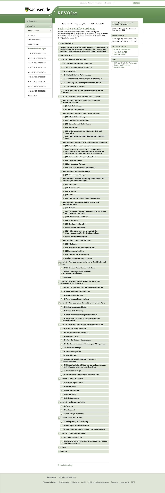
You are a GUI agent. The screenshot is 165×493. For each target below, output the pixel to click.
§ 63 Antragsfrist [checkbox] (69, 410)
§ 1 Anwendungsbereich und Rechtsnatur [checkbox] (77, 63)
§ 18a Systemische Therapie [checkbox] (75, 164)
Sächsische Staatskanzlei (67, 477)
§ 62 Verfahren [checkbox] (68, 406)
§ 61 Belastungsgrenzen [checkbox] (71, 398)
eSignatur (107, 3)
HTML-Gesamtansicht (120, 49)
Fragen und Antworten (121, 64)
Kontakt (90, 3)
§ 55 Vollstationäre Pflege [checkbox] (72, 371)
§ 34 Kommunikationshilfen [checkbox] (74, 251)
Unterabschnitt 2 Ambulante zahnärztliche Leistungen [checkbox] (81, 113)
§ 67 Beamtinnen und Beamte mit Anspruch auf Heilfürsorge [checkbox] (84, 429)
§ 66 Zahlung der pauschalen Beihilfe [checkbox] (76, 426)
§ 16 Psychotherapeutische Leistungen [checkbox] (79, 146)
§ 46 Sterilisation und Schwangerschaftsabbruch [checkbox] (80, 315)
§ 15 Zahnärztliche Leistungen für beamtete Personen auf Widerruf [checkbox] (85, 137)
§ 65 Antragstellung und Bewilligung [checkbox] (75, 422)
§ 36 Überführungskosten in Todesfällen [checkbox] (79, 258)
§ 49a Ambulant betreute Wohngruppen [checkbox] (77, 340)
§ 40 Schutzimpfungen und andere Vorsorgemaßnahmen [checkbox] (83, 287)
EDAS (133, 482)
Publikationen (75, 482)
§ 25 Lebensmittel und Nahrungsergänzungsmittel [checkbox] (82, 198)
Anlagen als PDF (119, 54)
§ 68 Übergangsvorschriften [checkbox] (72, 437)
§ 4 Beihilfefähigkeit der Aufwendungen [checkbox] (77, 75)
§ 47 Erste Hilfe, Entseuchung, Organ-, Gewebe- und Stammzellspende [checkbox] (81, 319)
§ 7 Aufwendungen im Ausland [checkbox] (73, 86)
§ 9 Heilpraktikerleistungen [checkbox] (74, 109)
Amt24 (83, 482)
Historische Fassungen (37, 49)
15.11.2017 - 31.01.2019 (37, 67)
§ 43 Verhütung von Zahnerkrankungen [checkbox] (76, 299)
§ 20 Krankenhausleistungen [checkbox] (75, 175)
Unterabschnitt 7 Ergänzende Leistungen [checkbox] (77, 240)
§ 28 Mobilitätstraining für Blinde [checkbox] (76, 217)
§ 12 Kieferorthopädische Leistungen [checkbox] (78, 124)
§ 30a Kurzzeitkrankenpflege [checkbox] (75, 227)
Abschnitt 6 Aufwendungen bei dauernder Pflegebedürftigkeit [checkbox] (82, 324)
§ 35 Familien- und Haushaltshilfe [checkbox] (77, 255)
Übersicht (83, 3)
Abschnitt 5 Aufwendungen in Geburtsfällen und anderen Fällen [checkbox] (82, 303)
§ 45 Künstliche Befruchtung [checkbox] (73, 311)
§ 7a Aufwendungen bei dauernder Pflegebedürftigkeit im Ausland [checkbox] (83, 91)
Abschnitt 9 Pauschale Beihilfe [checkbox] (71, 418)
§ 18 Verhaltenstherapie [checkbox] (73, 160)
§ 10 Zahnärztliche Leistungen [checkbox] (75, 117)
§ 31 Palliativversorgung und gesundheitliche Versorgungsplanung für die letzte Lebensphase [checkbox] (82, 232)
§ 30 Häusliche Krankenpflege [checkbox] (75, 224)
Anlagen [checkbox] (63, 447)
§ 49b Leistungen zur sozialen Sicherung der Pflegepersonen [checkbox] (84, 344)
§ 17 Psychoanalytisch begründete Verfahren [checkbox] (81, 157)
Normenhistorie (33, 44)
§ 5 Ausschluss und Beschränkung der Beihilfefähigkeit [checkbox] (82, 79)
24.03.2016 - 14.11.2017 (37, 63)
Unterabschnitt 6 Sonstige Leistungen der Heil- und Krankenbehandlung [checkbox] (81, 203)
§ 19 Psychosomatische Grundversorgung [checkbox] (80, 167)
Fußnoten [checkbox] (63, 451)
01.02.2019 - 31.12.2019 (37, 72)
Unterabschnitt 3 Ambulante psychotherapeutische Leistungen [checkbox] (85, 142)
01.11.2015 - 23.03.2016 (37, 58)
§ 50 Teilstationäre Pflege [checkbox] (72, 348)
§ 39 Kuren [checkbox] (67, 277)
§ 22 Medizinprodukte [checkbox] (72, 188)
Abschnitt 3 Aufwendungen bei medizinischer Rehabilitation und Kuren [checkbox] (83, 263)
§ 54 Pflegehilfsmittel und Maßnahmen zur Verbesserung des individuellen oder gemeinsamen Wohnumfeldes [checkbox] (84, 366)
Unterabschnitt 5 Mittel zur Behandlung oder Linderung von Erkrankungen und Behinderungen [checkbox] (83, 179)
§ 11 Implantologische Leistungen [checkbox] (77, 120)
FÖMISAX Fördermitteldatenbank (98, 482)
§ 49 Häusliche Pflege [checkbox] (70, 336)
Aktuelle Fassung (34, 40)
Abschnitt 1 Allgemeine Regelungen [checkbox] (73, 59)
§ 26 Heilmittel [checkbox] (70, 208)
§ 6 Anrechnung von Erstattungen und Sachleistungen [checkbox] (82, 83)
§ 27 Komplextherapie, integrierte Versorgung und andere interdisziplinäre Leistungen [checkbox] (85, 212)
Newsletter (114, 482)
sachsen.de (31, 21)
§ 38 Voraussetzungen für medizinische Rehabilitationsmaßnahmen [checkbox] (77, 273)
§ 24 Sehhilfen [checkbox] (70, 195)
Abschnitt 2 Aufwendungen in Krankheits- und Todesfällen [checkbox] (80, 96)
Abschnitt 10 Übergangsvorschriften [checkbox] (73, 433)
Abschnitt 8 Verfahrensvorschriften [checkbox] (72, 402)
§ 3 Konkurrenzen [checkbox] (69, 71)
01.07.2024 (33, 96)
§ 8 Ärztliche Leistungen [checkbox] (73, 106)
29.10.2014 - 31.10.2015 (37, 53)
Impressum (98, 3)
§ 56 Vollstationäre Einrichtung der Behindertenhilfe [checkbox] (81, 375)
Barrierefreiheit (118, 67)
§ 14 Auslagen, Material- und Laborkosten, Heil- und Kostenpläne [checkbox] (83, 132)
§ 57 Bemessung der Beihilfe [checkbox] (73, 383)
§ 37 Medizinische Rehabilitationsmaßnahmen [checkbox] (79, 268)
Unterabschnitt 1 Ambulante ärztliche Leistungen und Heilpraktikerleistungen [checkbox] (81, 101)
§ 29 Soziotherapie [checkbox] (71, 220)
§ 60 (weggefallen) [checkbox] (69, 394)
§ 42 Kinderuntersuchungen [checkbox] (73, 295)
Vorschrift (31, 35)
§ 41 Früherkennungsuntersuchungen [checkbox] (76, 291)
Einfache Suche (33, 31)
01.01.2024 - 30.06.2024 (37, 91)
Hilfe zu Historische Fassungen (124, 62)
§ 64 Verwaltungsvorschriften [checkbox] (73, 414)
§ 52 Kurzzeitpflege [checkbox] (69, 355)
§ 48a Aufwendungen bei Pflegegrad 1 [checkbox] (76, 332)
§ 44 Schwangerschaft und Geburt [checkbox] (75, 307)
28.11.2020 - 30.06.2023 (37, 82)
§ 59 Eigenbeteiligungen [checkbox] (71, 390)
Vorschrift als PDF (119, 51)
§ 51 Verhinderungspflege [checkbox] (72, 351)
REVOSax (67, 12)
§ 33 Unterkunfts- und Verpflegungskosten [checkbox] (80, 247)
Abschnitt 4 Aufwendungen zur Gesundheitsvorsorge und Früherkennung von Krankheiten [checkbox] (80, 282)
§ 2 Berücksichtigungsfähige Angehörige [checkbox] (77, 67)
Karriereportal (124, 482)
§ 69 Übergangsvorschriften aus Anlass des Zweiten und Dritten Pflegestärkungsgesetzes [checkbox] (85, 442)
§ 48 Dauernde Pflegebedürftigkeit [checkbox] (75, 328)
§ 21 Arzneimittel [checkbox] (71, 184)
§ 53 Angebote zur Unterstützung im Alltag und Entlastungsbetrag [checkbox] (79, 360)
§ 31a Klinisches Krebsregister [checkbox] (76, 236)
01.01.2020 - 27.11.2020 (37, 77)
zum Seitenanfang (65, 465)
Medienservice (64, 482)
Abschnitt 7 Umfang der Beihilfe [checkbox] (71, 379)
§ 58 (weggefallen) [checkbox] (69, 386)
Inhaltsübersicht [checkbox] (66, 55)
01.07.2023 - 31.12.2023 (37, 86)
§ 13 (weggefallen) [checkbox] (71, 127)
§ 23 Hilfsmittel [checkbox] (70, 191)
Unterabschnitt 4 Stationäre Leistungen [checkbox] (76, 171)
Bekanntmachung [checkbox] (66, 43)
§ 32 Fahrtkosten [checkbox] (71, 244)
